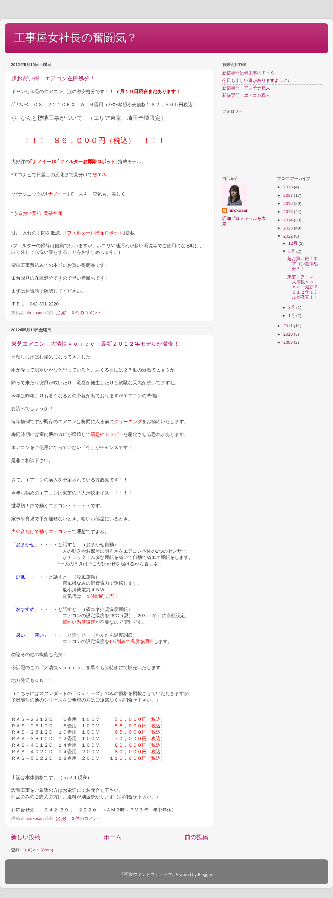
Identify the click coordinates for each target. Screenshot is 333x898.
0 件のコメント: (87, 312)
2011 (288, 326)
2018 (288, 187)
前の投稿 (196, 837)
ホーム (112, 837)
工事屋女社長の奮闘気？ (76, 37)
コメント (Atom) (37, 850)
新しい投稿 (25, 837)
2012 (288, 236)
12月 (293, 243)
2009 (288, 342)
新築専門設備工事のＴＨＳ (248, 73)
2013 (288, 228)
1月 (292, 315)
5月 (292, 251)
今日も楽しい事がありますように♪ (256, 80)
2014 (288, 220)
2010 (288, 334)
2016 (288, 203)
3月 (292, 307)
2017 (288, 195)
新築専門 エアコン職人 (246, 95)
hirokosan (238, 210)
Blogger (205, 874)
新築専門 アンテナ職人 (246, 88)
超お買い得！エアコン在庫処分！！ (56, 78)
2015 (288, 211)
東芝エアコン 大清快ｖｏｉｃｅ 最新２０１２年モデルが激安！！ (98, 344)
